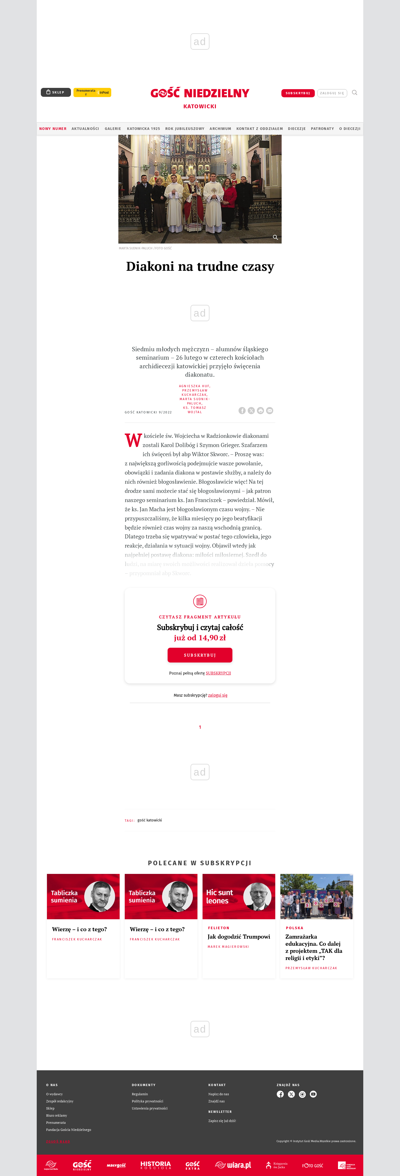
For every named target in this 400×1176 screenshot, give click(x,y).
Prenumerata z (86, 92)
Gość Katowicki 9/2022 (148, 412)
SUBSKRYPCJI (218, 673)
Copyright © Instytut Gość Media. (298, 1141)
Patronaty (322, 128)
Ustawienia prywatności (150, 1108)
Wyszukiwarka (354, 92)
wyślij (270, 409)
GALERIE (113, 128)
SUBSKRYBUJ (298, 93)
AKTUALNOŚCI (85, 128)
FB (243, 409)
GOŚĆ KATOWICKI (150, 820)
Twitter (252, 409)
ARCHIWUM (220, 128)
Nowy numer (53, 128)
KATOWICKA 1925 (143, 128)
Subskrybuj (200, 655)
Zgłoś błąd (58, 1141)
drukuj (261, 409)
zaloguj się (332, 93)
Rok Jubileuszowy (185, 128)
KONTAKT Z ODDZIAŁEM (259, 128)
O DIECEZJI (349, 128)
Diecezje (297, 128)
